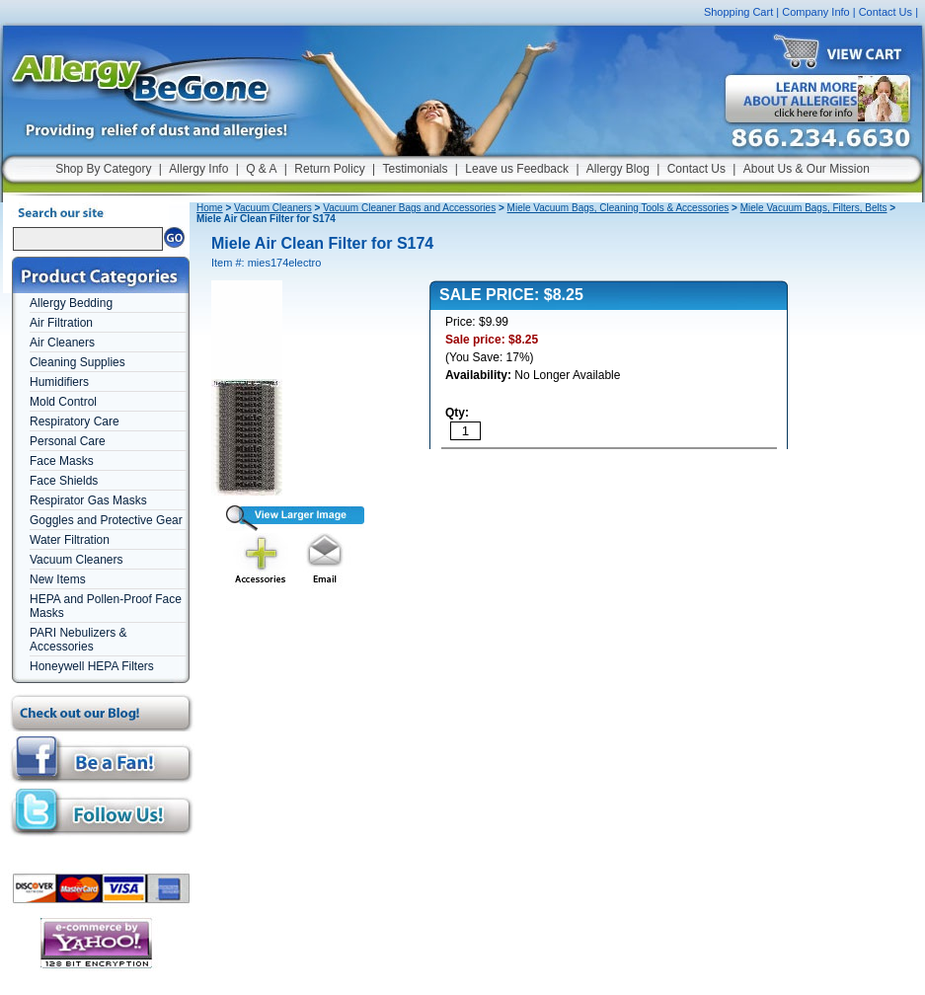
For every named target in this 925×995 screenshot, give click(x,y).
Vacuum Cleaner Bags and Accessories (409, 207)
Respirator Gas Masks (88, 500)
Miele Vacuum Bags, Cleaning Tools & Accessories (618, 207)
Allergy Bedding (71, 303)
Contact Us (885, 12)
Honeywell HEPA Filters (92, 666)
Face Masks (62, 461)
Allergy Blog (618, 169)
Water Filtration (70, 540)
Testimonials (414, 169)
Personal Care (68, 441)
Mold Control (63, 402)
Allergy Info (198, 169)
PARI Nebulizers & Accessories (78, 639)
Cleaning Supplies (77, 362)
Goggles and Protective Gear (106, 520)
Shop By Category (103, 169)
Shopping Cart (738, 12)
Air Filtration (61, 323)
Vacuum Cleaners (76, 560)
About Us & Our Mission (806, 169)
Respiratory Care (74, 421)
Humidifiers (59, 382)
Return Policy (329, 169)
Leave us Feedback (517, 169)
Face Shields (64, 481)
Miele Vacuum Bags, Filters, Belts (813, 207)
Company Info (815, 12)
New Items (58, 579)
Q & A (261, 169)
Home (209, 207)
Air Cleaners (62, 342)
